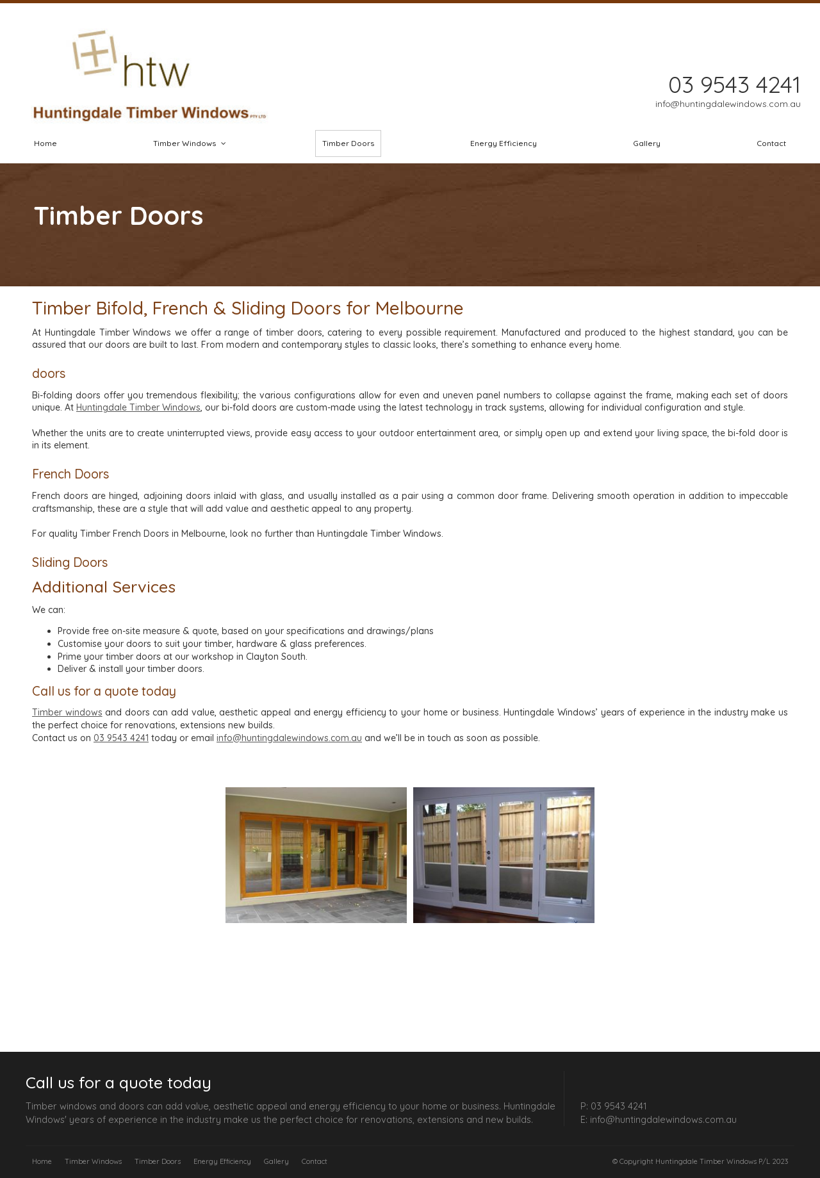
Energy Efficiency (222, 1161)
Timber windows (67, 712)
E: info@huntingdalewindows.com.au (658, 1119)
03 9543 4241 (121, 738)
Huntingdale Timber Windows (138, 407)
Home (42, 1161)
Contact (314, 1161)
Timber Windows (93, 1161)
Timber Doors (158, 1161)
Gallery (276, 1161)
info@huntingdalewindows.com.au (289, 738)
